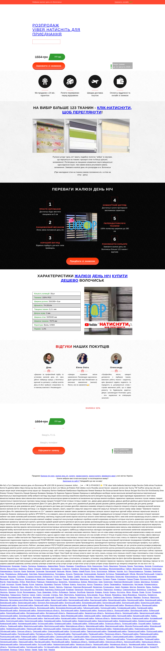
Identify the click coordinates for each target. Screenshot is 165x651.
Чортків (120, 571)
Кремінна (75, 569)
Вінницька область (133, 605)
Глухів (56, 577)
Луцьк (101, 595)
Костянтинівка (38, 590)
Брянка (84, 582)
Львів (40, 650)
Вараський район (41, 605)
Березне (12, 592)
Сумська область (62, 639)
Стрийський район (46, 639)
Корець (113, 592)
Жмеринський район (75, 613)
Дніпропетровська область (48, 610)
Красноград (97, 566)
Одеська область (24, 631)
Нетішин (3, 577)
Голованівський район (126, 608)
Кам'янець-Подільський (55, 590)
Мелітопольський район (54, 626)
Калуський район (124, 616)
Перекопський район (136, 631)
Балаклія (101, 574)
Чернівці (3, 597)
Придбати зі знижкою (82, 261)
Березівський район (8, 603)
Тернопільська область (95, 639)
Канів (23, 571)
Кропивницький (14, 597)
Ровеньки (41, 582)
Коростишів (157, 569)
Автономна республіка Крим (21, 600)
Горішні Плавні (133, 579)
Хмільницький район (28, 644)
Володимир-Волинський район (69, 608)
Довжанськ (4, 587)
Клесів (106, 592)
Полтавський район (62, 634)
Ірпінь (11, 579)
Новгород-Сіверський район (74, 629)
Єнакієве (70, 590)
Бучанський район (25, 605)
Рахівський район (96, 634)
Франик (108, 595)
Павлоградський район (96, 631)
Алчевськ (118, 590)
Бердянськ (141, 590)
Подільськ (19, 579)
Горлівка (59, 597)
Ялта (36, 587)
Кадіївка (155, 587)
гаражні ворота (82, 476)
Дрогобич (29, 587)
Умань (148, 587)
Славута (158, 574)
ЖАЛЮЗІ (83, 276)
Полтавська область (44, 634)
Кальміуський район (141, 616)
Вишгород (113, 566)
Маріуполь (154, 597)
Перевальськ (10, 574)
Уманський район (26, 642)
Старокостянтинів (33, 577)
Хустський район (45, 644)
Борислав (119, 577)
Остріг (19, 592)
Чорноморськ (74, 582)
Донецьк (13, 650)
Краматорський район (87, 621)
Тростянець (139, 566)
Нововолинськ (52, 582)
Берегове (31, 571)
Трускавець (60, 574)
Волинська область (28, 608)
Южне (30, 569)
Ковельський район (140, 618)
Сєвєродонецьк (129, 590)
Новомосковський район (123, 629)
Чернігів (80, 597)
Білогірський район (73, 603)
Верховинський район (77, 605)
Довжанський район (88, 610)
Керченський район (85, 618)
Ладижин (70, 566)
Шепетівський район (69, 647)
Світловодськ (96, 579)
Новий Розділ (84, 571)
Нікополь (4, 592)
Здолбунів (81, 592)
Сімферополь (119, 597)
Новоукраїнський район (145, 629)
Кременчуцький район (147, 621)
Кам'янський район (52, 618)
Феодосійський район (60, 642)
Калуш (90, 584)
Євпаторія (79, 590)
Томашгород (15, 595)
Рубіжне (65, 584)
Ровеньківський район (149, 634)
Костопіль (121, 592)
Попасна (147, 569)
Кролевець (103, 569)
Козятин (16, 571)
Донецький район (121, 610)
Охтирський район (78, 631)
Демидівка (46, 592)
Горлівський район (145, 608)
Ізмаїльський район (92, 616)
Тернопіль (142, 595)
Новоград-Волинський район (99, 629)
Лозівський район (79, 624)
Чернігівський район (16, 647)
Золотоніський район (9, 616)
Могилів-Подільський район (137, 626)
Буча (93, 571)
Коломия (154, 582)
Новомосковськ (150, 584)
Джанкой (50, 579)
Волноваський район (46, 608)
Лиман (75, 571)
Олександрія (13, 590)
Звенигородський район (149, 613)
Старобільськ (80, 566)
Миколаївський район (95, 626)
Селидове (40, 571)
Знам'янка (156, 571)
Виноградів (137, 569)
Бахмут (52, 587)
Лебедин (111, 571)
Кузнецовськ (108, 587)
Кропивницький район (27, 624)
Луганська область (113, 624)
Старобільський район (27, 639)
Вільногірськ (12, 569)
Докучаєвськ (55, 569)
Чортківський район (34, 647)
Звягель (59, 587)
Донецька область (105, 610)
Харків (34, 650)
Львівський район (15, 626)
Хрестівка (33, 574)
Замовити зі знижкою (48, 66)
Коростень (81, 584)
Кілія (89, 566)
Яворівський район (124, 647)
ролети (72, 476)
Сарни (32, 595)
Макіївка (137, 597)
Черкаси (72, 597)
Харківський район (96, 642)
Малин (68, 571)
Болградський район (131, 603)
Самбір (77, 577)
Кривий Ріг (154, 647)
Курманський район (63, 624)
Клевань (98, 592)
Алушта (69, 574)
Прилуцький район (80, 634)
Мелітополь (69, 595)
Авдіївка (90, 577)
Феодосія (14, 587)
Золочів (148, 566)
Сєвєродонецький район (100, 637)
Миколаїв (4, 600)
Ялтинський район (141, 647)
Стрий (2, 584)
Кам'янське (27, 597)
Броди (130, 566)
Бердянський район (135, 600)
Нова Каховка (12, 582)
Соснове (46, 595)
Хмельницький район (9, 644)
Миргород (41, 579)
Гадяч (105, 566)
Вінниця (129, 597)
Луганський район (129, 624)
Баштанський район (98, 600)
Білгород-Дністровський (150, 579)
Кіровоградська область (121, 618)
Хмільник (60, 571)
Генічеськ (32, 566)
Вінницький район (149, 605)
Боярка (63, 577)
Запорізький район (130, 613)
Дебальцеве (22, 574)
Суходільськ (157, 566)
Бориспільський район (150, 603)
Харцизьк (39, 584)
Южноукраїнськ (131, 577)
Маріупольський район (33, 626)
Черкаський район (101, 644)
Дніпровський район (27, 610)
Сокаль (24, 566)
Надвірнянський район (16, 629)
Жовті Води (31, 582)
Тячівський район (151, 639)
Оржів (141, 592)
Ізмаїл (117, 587)
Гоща (39, 592)
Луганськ (145, 597)
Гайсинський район (91, 608)
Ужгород (98, 590)
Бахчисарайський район (79, 600)
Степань (54, 595)
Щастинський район (106, 647)
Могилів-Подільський (145, 574)
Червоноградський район (64, 644)
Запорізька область (113, 613)
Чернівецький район (137, 644)
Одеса (21, 650)
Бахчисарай (50, 571)
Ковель (73, 584)
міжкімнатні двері (108, 476)
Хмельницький (48, 597)
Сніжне (137, 582)
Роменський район (29, 637)
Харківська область (79, 642)
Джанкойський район (9, 610)
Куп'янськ (110, 574)
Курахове (16, 566)
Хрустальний (25, 590)
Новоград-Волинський (123, 582)
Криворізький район (8, 624)
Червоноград (127, 584)
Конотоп (3, 590)
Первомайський (122, 574)
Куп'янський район (46, 624)
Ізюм (100, 582)
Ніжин (21, 587)
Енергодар (108, 582)
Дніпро (28, 650)
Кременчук (152, 595)
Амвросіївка (53, 566)
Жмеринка (99, 577)
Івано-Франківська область (48, 616)
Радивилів (156, 592)
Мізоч (128, 592)
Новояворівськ (6, 571)
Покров (66, 579)
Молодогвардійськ (117, 569)
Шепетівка (74, 579)
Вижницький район (96, 605)
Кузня (31, 584)
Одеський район (40, 631)
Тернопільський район (115, 639)
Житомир (37, 597)
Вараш (25, 584)
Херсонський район (132, 642)
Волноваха (84, 569)
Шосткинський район (88, 647)
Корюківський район (52, 621)
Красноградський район (108, 621)
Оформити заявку (48, 450)
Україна (51, 650)
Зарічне (72, 592)
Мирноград (93, 582)
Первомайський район (117, 631)
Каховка (142, 577)
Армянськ (23, 569)
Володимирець (29, 592)
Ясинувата (109, 577)
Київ (45, 650)
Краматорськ (80, 595)
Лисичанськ (89, 590)
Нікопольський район (52, 629)
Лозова (18, 584)
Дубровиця (63, 592)
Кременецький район (128, 621)
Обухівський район (8, 631)
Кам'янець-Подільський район (30, 618)
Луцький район (144, 624)
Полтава (88, 597)
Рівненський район (130, 634)
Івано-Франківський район (72, 616)
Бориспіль (63, 582)
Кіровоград (97, 587)
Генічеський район (108, 608)
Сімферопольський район (146, 637)
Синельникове (90, 574)
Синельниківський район (123, 637)
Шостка (133, 587)
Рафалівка (4, 595)
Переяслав (78, 574)
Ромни (113, 579)
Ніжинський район (34, 629)
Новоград (68, 587)
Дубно (55, 592)
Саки (2, 574)
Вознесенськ (30, 579)
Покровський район (8, 634)
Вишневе (12, 577)
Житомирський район (35, 613)
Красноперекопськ (46, 574)
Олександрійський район (58, 631)
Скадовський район (8, 639)
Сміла (106, 584)
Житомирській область (55, 613)
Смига (38, 595)
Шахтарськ (145, 582)
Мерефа (94, 569)
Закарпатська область (94, 613)
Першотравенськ (136, 571)
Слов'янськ (152, 590)
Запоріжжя (4, 650)
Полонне (122, 566)
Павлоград (108, 590)
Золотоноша (101, 571)
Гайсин (129, 569)
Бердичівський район (117, 600)
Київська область (102, 618)
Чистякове (138, 584)
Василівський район (58, 605)
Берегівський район (153, 600)
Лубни (22, 582)
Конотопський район (15, 621)
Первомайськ (115, 584)
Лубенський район (96, 624)
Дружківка (48, 584)
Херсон (96, 597)
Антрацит (10, 584)
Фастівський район (42, 642)
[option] (49, 371)
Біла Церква (92, 595)
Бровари (125, 587)
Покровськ (98, 584)
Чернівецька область (119, 644)
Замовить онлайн (124, 2)
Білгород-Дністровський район (51, 603)
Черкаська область (84, 644)
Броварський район (8, 605)
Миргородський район (114, 626)
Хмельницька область (151, 642)
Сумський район (77, 639)
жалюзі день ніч (62, 476)
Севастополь (106, 597)
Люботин (45, 569)
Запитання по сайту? (71, 481)
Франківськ (116, 595)
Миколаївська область (75, 626)
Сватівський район (81, 637)
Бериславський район (27, 603)
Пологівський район (26, 634)
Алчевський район (42, 600)
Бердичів (141, 587)
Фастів (3, 582)
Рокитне (25, 595)
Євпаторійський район (15, 613)
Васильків (4, 579)
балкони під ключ (48, 476)
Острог (148, 592)
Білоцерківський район (92, 603)
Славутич (66, 569)
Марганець (84, 579)
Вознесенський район (9, 608)
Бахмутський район (59, 600)
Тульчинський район (134, 639)
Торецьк (58, 579)
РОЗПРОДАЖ (45, 25)
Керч (61, 595)
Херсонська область (114, 642)
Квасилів (90, 592)
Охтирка (106, 579)
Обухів (132, 574)
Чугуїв (83, 577)
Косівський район (69, 621)
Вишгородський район (114, 605)
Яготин (3, 569)
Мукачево (44, 587)
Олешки (37, 569)
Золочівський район (27, 616)
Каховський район (69, 618)
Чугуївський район (52, 647)
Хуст (126, 571)
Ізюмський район (109, 616)
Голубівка (21, 577)
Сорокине (121, 579)
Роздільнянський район (10, 637)
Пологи (62, 566)
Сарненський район (64, 637)
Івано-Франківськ (129, 595)
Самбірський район (46, 637)
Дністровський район (70, 610)
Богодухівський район (112, 603)
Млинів (135, 592)
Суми (66, 597)
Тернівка (148, 571)
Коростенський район (34, 621)
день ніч (101, 276)
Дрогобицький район (139, 610)
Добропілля (47, 577)
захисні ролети (95, 476)
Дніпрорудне (5, 566)
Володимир (152, 577)
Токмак (70, 577)
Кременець (42, 566)
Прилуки (57, 584)
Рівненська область (113, 634)
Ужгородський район (9, 642)
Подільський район (154, 631)
